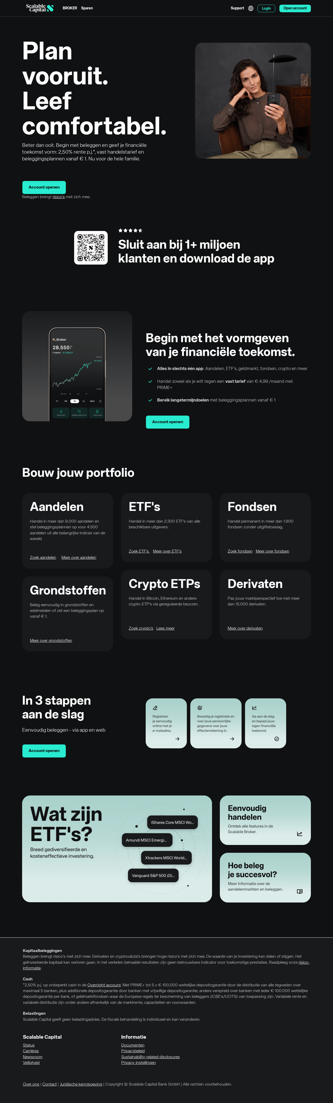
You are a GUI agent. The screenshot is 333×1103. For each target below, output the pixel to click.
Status (29, 1045)
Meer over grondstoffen (51, 641)
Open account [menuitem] (295, 8)
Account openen (44, 187)
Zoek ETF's (139, 551)
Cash (28, 979)
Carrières (31, 1051)
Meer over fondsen (272, 551)
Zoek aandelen (43, 558)
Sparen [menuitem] (87, 8)
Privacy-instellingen (138, 1063)
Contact (49, 1084)
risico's (59, 197)
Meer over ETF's (167, 551)
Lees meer (165, 628)
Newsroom (32, 1057)
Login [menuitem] (266, 8)
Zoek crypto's (141, 628)
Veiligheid (31, 1063)
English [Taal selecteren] (250, 8)
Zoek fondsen (240, 551)
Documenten (132, 1045)
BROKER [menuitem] (70, 8)
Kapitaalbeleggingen (42, 951)
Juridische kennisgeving (81, 1084)
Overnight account (104, 985)
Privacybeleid (133, 1051)
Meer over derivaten (245, 628)
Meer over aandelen (78, 558)
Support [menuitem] (237, 8)
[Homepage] (39, 8)
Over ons (31, 1084)
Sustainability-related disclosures (150, 1057)
